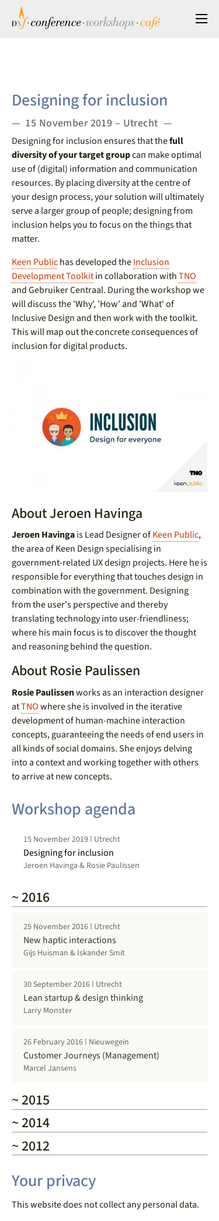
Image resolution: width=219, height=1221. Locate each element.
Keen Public (35, 262)
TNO (187, 276)
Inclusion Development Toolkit (90, 269)
